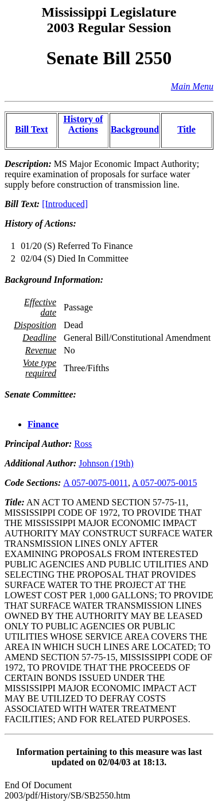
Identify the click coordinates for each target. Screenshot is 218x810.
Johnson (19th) (106, 463)
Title (186, 129)
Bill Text (31, 129)
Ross (83, 444)
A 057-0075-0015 (164, 483)
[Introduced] (65, 204)
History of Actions (83, 124)
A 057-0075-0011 (95, 483)
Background (135, 129)
